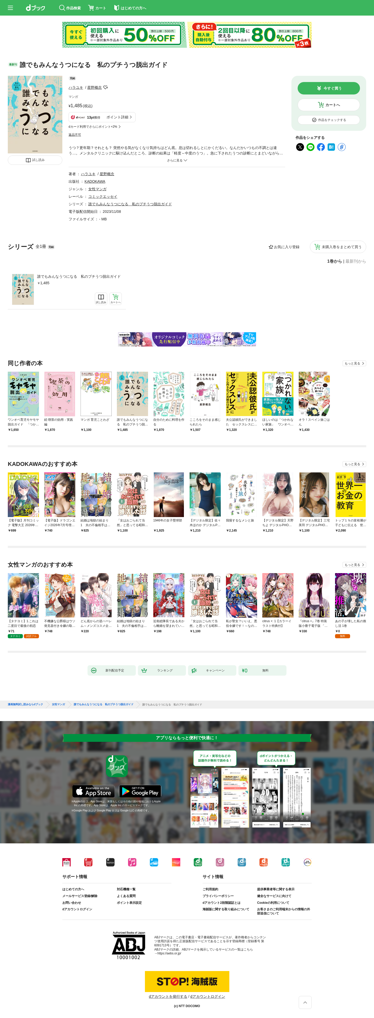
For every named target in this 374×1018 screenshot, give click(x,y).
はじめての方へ (73, 889)
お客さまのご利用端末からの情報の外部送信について (283, 911)
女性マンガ (97, 189)
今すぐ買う (333, 88)
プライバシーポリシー (218, 896)
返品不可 (75, 135)
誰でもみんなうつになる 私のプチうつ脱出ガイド (79, 276)
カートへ (332, 105)
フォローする (105, 87)
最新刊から (355, 261)
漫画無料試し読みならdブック (25, 704)
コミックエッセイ (102, 196)
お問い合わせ (71, 903)
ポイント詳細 (117, 117)
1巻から (334, 261)
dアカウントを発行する (168, 996)
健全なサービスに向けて (274, 896)
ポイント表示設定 (129, 903)
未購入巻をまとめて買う (342, 247)
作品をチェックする (332, 120)
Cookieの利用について (273, 903)
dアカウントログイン (77, 909)
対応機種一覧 (126, 889)
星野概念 (94, 87)
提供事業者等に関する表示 (276, 889)
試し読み (38, 160)
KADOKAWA (95, 181)
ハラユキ (76, 87)
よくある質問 (126, 896)
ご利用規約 (210, 889)
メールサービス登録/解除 (79, 896)
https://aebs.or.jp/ (169, 953)
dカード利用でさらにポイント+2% (93, 126)
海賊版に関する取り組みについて (226, 909)
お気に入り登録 (286, 247)
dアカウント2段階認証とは (222, 903)
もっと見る (352, 363)
